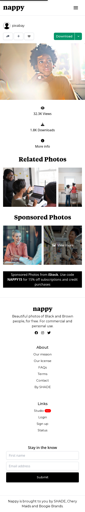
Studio (39, 411)
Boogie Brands (51, 506)
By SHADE (42, 387)
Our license (42, 361)
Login (42, 417)
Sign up (42, 424)
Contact (42, 380)
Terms (42, 374)
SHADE (60, 501)
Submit (42, 477)
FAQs (42, 367)
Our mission (42, 354)
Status (42, 430)
